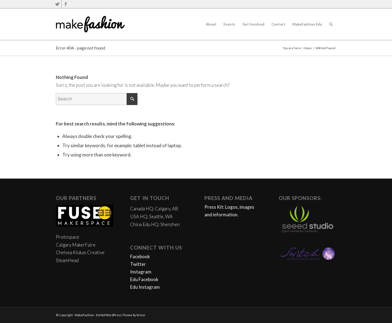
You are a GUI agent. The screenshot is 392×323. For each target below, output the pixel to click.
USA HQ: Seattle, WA (151, 216)
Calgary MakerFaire (76, 245)
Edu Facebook (144, 279)
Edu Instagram (145, 287)
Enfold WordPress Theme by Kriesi (120, 315)
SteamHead (67, 260)
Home (308, 48)
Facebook (140, 256)
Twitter (138, 264)
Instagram (140, 272)
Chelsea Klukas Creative (80, 252)
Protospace (67, 237)
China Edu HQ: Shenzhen (155, 224)
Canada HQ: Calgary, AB (154, 208)
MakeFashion (84, 315)
